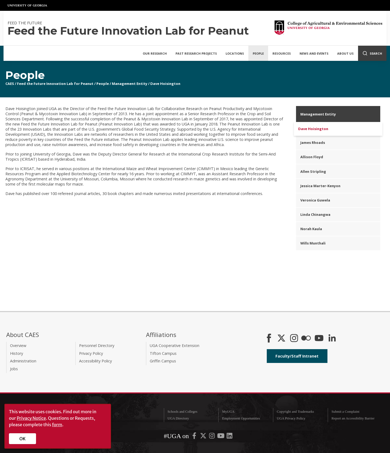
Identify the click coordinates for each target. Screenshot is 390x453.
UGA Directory (178, 418)
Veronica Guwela (315, 200)
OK (23, 438)
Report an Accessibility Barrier (353, 418)
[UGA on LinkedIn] (229, 437)
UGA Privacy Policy (291, 418)
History (16, 353)
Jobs (14, 368)
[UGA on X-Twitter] (203, 437)
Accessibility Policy (95, 360)
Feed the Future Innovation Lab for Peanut (55, 83)
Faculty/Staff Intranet (296, 356)
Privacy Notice (31, 418)
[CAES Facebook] (268, 339)
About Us (345, 53)
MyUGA (228, 412)
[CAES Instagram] (294, 339)
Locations (235, 53)
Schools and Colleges (182, 412)
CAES (9, 83)
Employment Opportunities (241, 418)
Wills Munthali (313, 243)
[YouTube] (319, 339)
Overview (18, 345)
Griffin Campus (163, 360)
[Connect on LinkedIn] (332, 339)
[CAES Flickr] (306, 339)
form (57, 424)
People (258, 53)
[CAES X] (281, 339)
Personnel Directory (96, 345)
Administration (23, 360)
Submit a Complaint (345, 412)
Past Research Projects (196, 53)
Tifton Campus (163, 353)
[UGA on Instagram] (212, 437)
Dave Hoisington (165, 83)
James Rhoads (312, 142)
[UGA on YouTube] (221, 437)
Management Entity (129, 83)
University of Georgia (28, 5)
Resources (281, 53)
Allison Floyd (311, 156)
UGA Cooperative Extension (174, 345)
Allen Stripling (313, 171)
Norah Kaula (311, 228)
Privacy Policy (91, 353)
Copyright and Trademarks (295, 412)
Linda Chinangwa (315, 214)
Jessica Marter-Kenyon (320, 185)
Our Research (155, 53)
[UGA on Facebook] (194, 437)
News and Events (314, 53)
